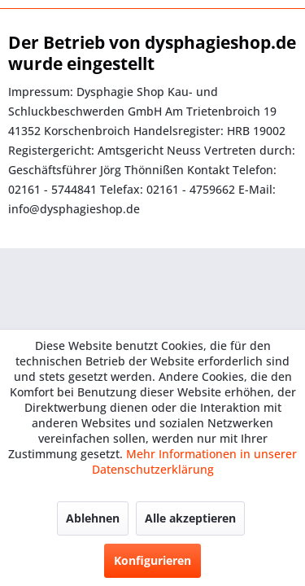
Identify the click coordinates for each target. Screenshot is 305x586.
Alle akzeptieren (190, 518)
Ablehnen (93, 518)
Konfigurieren (152, 560)
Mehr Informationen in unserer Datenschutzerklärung (195, 461)
